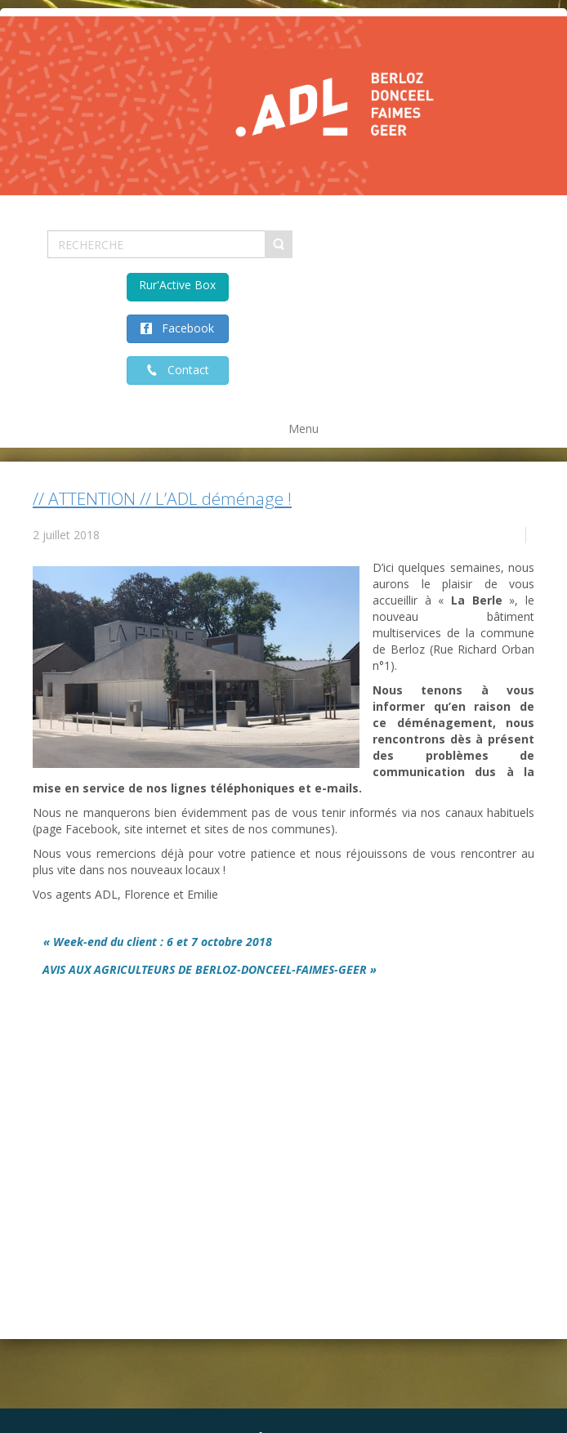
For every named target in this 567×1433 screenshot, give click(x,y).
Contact (183, 369)
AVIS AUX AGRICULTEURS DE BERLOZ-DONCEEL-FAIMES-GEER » (209, 969)
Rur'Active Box (177, 284)
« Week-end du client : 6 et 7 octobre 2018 (157, 941)
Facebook (183, 328)
